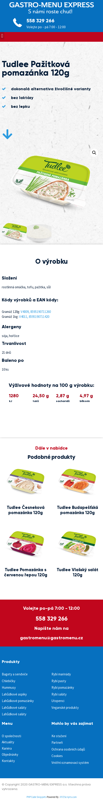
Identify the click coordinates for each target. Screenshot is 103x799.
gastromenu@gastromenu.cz (51, 637)
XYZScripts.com (68, 797)
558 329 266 (40, 21)
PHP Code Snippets (36, 797)
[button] (2, 35)
